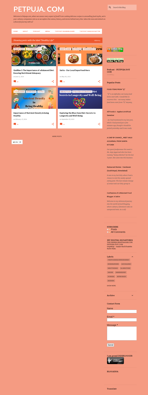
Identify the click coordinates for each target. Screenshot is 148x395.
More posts (57, 136)
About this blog (113, 268)
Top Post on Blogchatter (90, 31)
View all (97, 40)
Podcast (36, 31)
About (25, 31)
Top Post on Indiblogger (64, 31)
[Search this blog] (124, 7)
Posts (113, 229)
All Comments (117, 232)
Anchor (110, 272)
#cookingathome (113, 264)
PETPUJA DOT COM (115, 244)
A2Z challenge (126, 264)
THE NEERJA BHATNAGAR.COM (120, 242)
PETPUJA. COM (38, 9)
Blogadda (111, 280)
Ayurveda (111, 276)
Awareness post (121, 272)
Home (15, 31)
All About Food (125, 268)
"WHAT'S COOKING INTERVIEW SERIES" (118, 260)
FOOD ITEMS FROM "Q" (116, 89)
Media (47, 31)
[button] (52, 81)
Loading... (111, 75)
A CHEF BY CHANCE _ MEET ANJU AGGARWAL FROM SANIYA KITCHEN (119, 141)
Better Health (121, 276)
